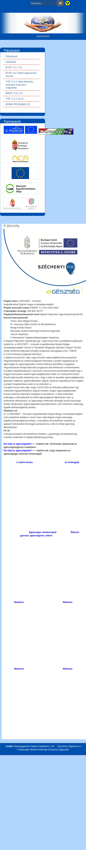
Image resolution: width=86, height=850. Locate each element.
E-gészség (11, 225)
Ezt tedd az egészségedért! (17, 444)
